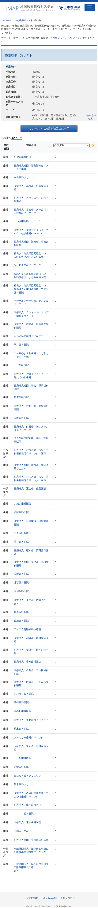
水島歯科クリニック (25, 177)
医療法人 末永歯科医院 (27, 822)
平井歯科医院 (21, 344)
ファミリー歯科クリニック (28, 737)
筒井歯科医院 (21, 541)
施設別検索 (21, 20)
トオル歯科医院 (22, 758)
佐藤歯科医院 (21, 417)
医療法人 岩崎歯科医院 (27, 661)
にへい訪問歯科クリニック (28, 335)
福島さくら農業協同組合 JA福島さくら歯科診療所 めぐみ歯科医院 (31, 289)
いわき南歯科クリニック (27, 221)
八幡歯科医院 (21, 766)
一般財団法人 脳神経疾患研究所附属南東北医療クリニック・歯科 (31, 867)
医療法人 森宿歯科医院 (27, 804)
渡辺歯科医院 (21, 591)
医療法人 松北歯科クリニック (31, 720)
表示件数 (6, 137)
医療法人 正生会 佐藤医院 (30, 488)
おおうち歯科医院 (24, 693)
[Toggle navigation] (89, 7)
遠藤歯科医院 (21, 512)
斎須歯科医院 (21, 620)
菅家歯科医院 (21, 611)
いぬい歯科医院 (22, 503)
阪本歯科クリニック (25, 784)
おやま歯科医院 (22, 156)
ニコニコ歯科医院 (24, 813)
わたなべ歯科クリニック (27, 775)
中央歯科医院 (21, 532)
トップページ (7, 20)
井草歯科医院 (21, 582)
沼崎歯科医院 (21, 702)
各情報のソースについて (63, 37)
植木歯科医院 (21, 728)
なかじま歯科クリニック (27, 265)
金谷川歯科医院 (22, 711)
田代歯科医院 (21, 365)
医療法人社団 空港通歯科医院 (31, 839)
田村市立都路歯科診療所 (27, 629)
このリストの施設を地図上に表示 (49, 128)
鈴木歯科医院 (21, 397)
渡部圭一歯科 (21, 831)
